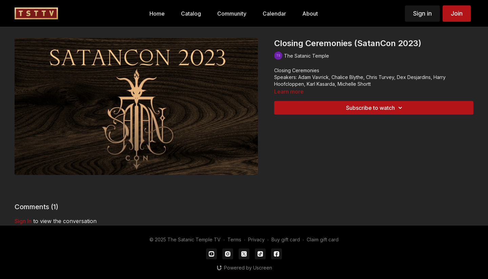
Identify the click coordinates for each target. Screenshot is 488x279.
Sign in (422, 13)
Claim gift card (323, 239)
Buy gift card (285, 239)
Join (457, 13)
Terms (234, 239)
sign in (23, 221)
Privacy (256, 239)
